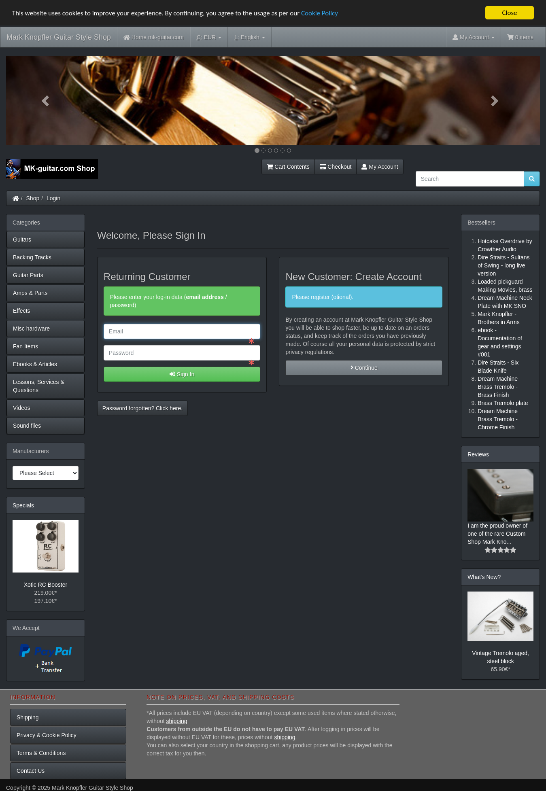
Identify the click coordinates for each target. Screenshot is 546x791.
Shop (33, 198)
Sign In (182, 374)
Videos (21, 408)
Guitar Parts (28, 275)
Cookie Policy (319, 13)
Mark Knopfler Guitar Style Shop (58, 37)
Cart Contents (288, 166)
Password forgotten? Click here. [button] (142, 408)
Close (509, 12)
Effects (21, 310)
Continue (364, 368)
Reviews (478, 454)
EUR (209, 37)
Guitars (22, 239)
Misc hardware (31, 328)
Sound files (27, 425)
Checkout (336, 166)
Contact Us (31, 771)
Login (53, 198)
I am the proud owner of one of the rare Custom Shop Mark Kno (497, 533)
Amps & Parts (30, 293)
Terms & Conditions (41, 753)
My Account (379, 166)
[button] (46, 100)
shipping (176, 721)
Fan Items (25, 346)
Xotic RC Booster (45, 584)
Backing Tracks (32, 257)
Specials (23, 505)
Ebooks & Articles (35, 364)
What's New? (484, 577)
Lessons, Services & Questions (38, 386)
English (249, 37)
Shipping (28, 717)
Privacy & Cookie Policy (46, 735)
